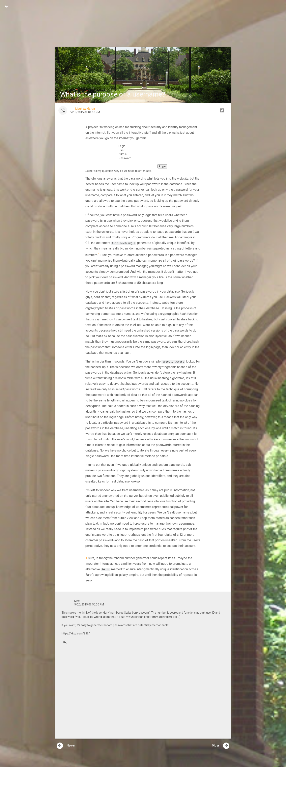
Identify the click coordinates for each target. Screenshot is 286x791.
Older (220, 746)
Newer (66, 746)
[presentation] (60, 746)
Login (162, 166)
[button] (6, 6)
